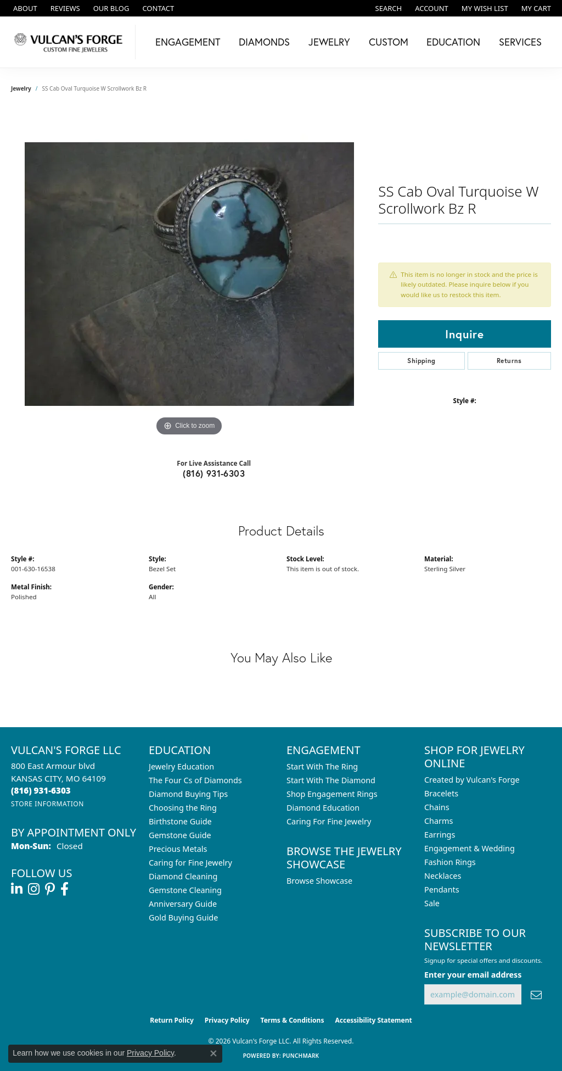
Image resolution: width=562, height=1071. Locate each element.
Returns (509, 360)
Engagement (187, 41)
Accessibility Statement (373, 1020)
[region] (189, 274)
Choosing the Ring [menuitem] (183, 807)
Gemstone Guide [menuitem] (180, 835)
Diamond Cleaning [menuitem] (183, 876)
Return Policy (172, 1020)
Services (520, 41)
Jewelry (329, 41)
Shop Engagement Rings (332, 794)
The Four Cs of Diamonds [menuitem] (195, 780)
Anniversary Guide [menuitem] (183, 904)
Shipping (421, 360)
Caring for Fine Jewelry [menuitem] (190, 862)
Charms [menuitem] (438, 821)
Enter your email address (472, 974)
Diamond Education (322, 807)
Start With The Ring (322, 766)
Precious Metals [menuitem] (178, 849)
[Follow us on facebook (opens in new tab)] (64, 889)
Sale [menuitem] (432, 903)
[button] (387, 8)
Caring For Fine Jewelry (328, 821)
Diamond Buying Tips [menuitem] (188, 794)
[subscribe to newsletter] (536, 994)
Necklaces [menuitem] (442, 876)
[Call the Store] (41, 790)
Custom (388, 41)
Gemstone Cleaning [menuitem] (185, 890)
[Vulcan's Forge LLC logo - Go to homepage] (70, 42)
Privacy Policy (227, 1020)
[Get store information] (47, 803)
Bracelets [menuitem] (441, 793)
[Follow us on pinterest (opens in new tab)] (50, 889)
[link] (24, 8)
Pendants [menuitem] (441, 889)
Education (453, 41)
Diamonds (264, 41)
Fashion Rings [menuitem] (450, 862)
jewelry (21, 88)
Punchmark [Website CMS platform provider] (301, 1055)
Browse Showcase (319, 880)
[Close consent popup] (213, 1053)
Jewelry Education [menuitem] (181, 766)
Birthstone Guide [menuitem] (180, 821)
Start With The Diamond (330, 780)
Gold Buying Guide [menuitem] (183, 917)
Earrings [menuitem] (439, 834)
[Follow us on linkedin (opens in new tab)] (17, 889)
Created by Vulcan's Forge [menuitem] (472, 779)
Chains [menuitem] (436, 807)
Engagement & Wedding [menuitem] (469, 848)
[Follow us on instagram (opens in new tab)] (34, 889)
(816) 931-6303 (214, 473)
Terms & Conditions (292, 1020)
